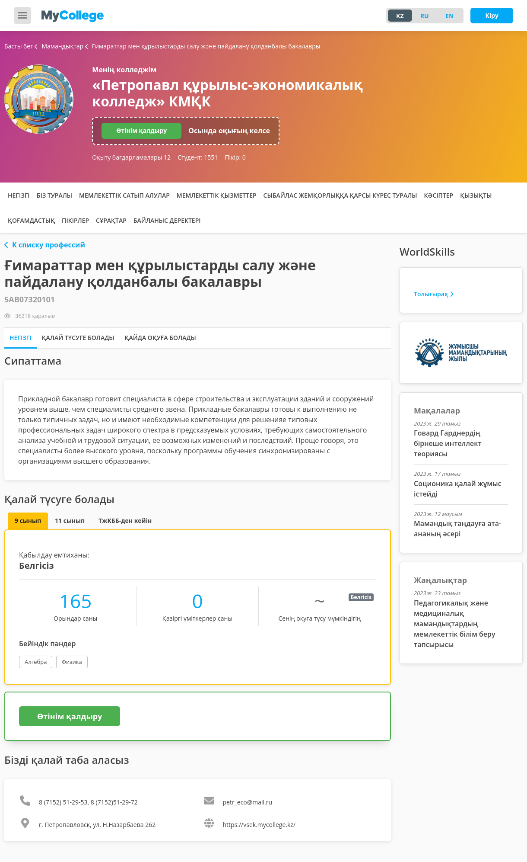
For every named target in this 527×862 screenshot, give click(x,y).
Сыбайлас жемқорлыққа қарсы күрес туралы (340, 195)
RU (424, 16)
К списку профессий (44, 245)
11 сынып (70, 520)
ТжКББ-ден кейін (125, 520)
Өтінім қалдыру (141, 130)
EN (449, 16)
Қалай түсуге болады (78, 337)
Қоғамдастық (31, 220)
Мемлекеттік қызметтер (217, 195)
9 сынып (28, 520)
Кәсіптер (439, 195)
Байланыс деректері (167, 220)
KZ (399, 16)
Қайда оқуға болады (160, 337)
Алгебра (36, 662)
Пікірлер (75, 220)
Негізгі (19, 195)
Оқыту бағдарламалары (131, 157)
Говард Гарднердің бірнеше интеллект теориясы (448, 443)
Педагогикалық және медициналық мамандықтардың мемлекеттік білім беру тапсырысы (454, 623)
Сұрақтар (111, 220)
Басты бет (18, 46)
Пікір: (235, 157)
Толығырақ (434, 294)
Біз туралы (54, 195)
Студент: (198, 157)
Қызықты (476, 195)
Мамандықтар (60, 46)
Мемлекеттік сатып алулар (124, 195)
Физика (72, 662)
